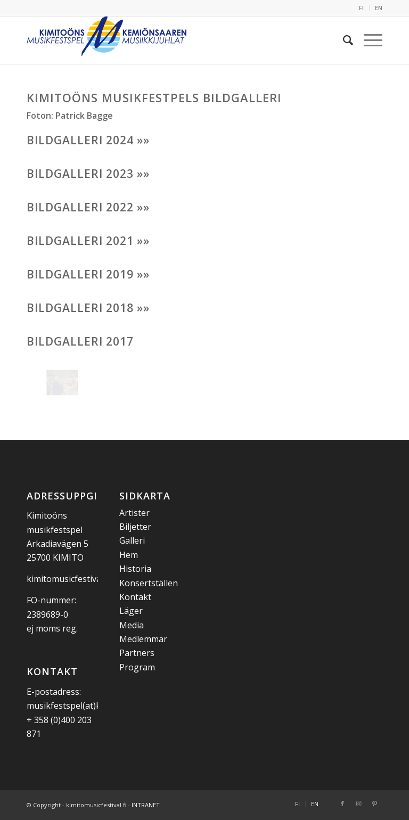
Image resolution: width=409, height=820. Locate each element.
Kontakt (135, 597)
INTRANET (146, 805)
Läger (131, 611)
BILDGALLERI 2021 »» (88, 240)
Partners (136, 653)
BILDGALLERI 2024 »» (88, 140)
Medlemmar (143, 639)
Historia (135, 569)
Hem (128, 555)
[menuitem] (362, 8)
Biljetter (135, 526)
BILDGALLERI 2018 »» (88, 307)
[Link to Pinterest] (374, 803)
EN (378, 8)
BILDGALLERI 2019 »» (88, 274)
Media (131, 625)
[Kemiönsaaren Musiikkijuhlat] (106, 40)
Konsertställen (148, 583)
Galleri (132, 540)
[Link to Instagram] (358, 803)
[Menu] (367, 40)
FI (361, 8)
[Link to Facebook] (342, 803)
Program (137, 667)
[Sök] (342, 40)
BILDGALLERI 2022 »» (88, 207)
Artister (134, 513)
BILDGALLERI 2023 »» (88, 173)
